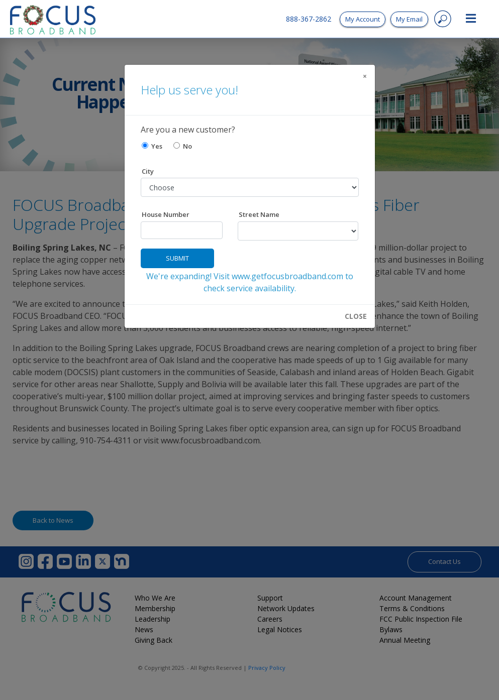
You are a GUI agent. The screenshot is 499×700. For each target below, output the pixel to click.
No (182, 146)
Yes (152, 146)
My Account (362, 19)
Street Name (259, 214)
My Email (409, 19)
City (148, 171)
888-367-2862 (308, 19)
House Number (165, 214)
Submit (177, 258)
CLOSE (356, 316)
